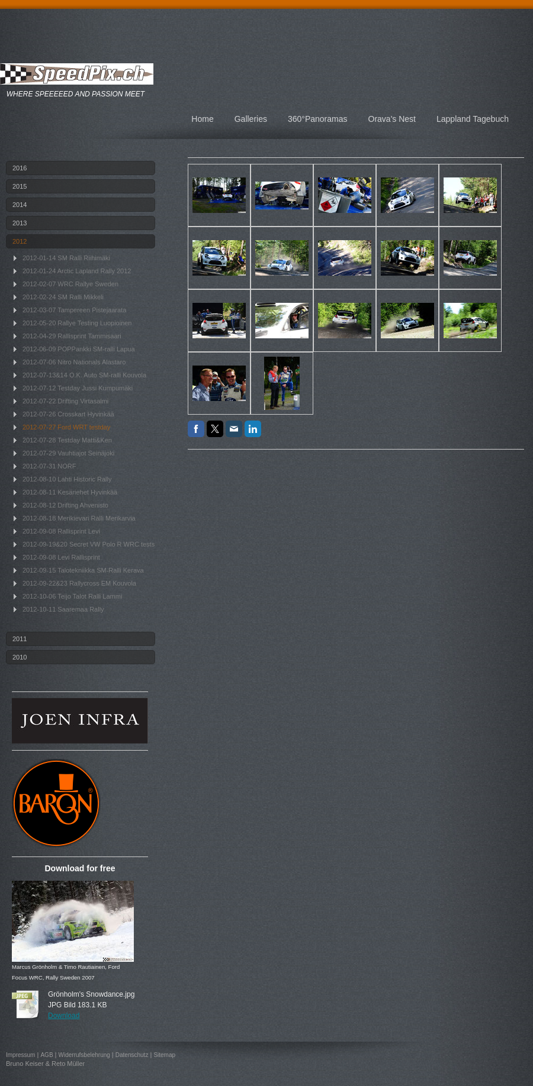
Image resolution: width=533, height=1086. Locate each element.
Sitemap (164, 1055)
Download (63, 1015)
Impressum (20, 1055)
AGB (46, 1055)
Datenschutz (132, 1055)
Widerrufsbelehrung (84, 1055)
